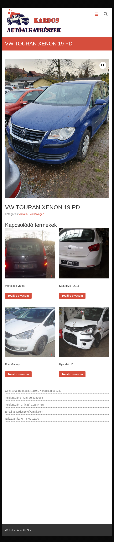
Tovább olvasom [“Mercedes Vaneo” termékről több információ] (18, 295)
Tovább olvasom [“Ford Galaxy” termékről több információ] (18, 374)
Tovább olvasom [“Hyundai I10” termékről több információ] (72, 374)
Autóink (23, 214)
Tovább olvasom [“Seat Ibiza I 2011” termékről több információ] (72, 295)
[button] (102, 65)
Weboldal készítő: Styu (18, 530)
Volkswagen (37, 214)
